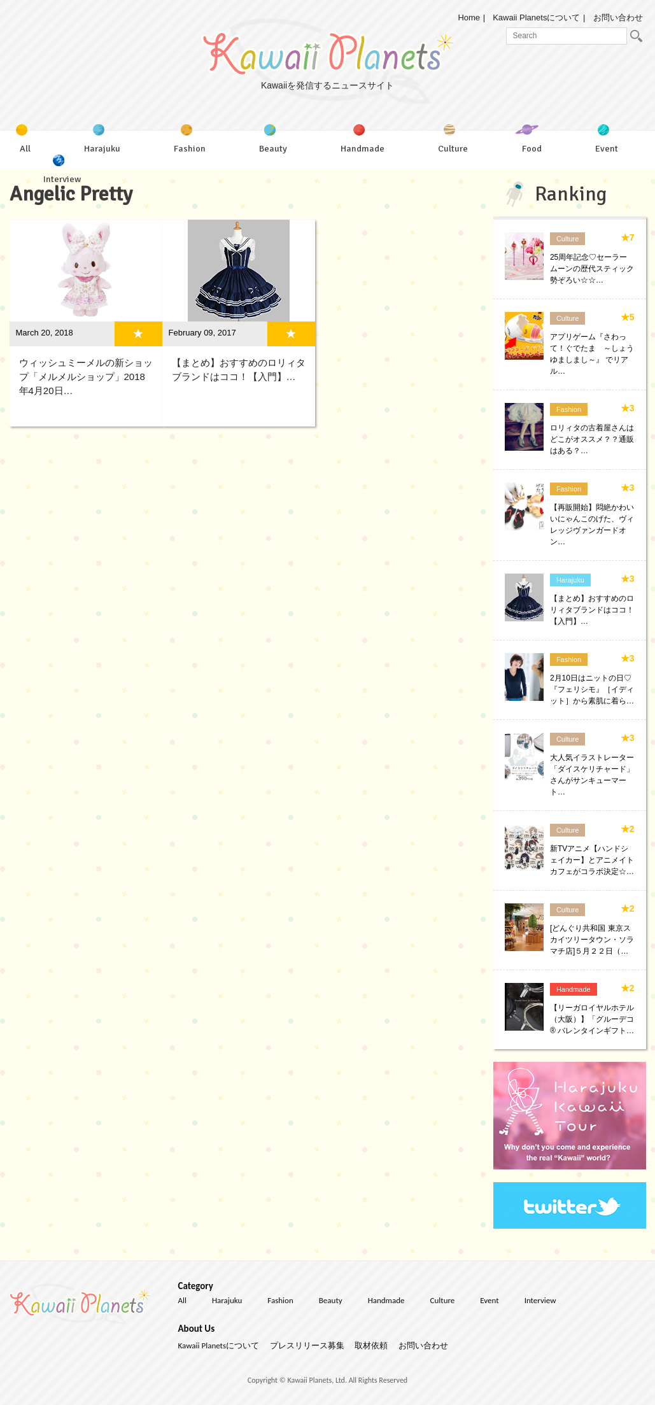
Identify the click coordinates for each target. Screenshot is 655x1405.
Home (469, 17)
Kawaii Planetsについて (536, 17)
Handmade (573, 989)
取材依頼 (371, 1345)
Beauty (330, 1300)
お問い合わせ (618, 17)
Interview (540, 1300)
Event (489, 1300)
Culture (567, 239)
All (182, 1300)
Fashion (568, 409)
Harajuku (570, 580)
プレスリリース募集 (307, 1345)
